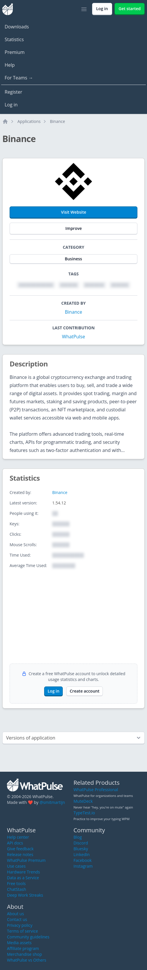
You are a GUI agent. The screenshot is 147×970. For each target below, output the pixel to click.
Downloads (17, 26)
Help (10, 65)
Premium (15, 52)
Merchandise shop (24, 954)
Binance (57, 121)
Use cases (16, 866)
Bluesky (81, 848)
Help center (18, 837)
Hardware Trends (23, 872)
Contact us (17, 919)
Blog (78, 837)
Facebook (83, 860)
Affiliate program (23, 948)
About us (15, 913)
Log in (11, 104)
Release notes (20, 854)
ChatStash (16, 889)
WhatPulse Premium (26, 860)
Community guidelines (28, 937)
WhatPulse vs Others (26, 960)
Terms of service (22, 931)
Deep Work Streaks (25, 895)
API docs (15, 843)
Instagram (83, 866)
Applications (29, 121)
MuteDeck (83, 801)
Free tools (16, 883)
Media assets (19, 942)
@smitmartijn (52, 802)
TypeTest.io (84, 812)
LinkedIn (82, 854)
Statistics (14, 39)
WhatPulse (73, 336)
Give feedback (20, 848)
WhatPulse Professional (96, 789)
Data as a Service (23, 877)
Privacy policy (20, 925)
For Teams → (19, 78)
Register (13, 92)
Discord (81, 843)
